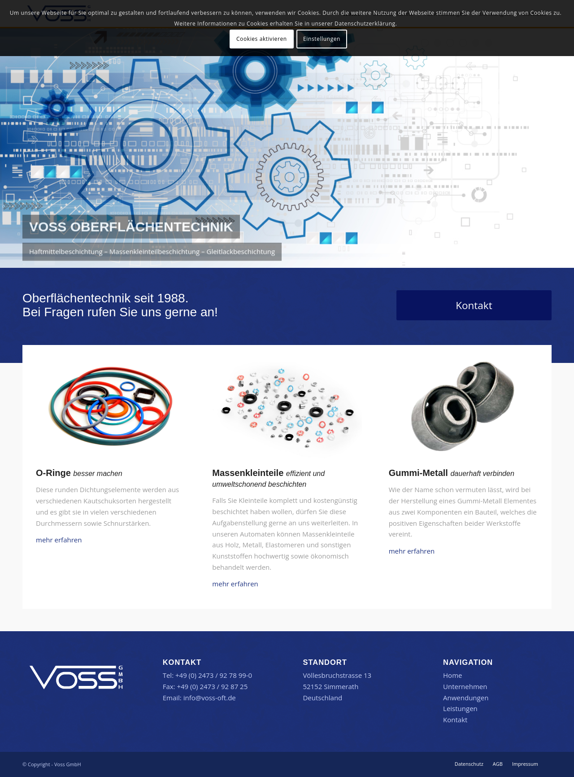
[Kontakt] (474, 305)
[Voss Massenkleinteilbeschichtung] (286, 408)
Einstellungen (321, 39)
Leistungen (460, 708)
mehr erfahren (59, 539)
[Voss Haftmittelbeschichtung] (463, 408)
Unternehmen (465, 686)
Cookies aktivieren (261, 39)
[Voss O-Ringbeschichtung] (110, 408)
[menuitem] (469, 764)
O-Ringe (53, 473)
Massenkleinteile (247, 473)
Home (452, 675)
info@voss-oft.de (209, 697)
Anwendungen (465, 697)
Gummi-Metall (418, 473)
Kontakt (455, 719)
